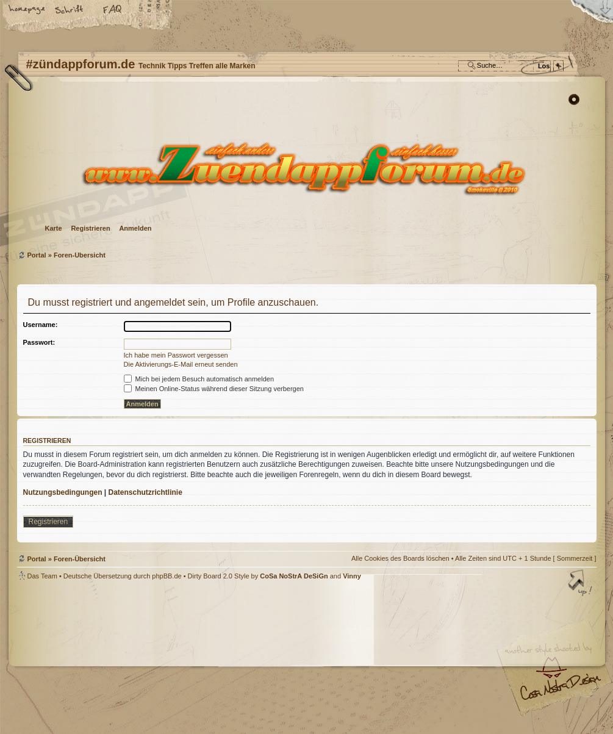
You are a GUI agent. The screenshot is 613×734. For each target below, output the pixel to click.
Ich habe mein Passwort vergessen (176, 355)
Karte (53, 228)
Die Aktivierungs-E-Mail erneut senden (181, 364)
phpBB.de (166, 576)
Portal (36, 255)
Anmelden (135, 228)
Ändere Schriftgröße (70, 10)
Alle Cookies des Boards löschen (400, 558)
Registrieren (90, 228)
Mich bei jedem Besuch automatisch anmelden (199, 379)
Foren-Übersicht (305, 168)
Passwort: (39, 342)
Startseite (27, 10)
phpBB (154, 657)
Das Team (42, 576)
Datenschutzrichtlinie (145, 492)
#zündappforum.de (209, 659)
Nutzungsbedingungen (62, 492)
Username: (40, 324)
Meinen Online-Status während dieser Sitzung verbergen (214, 388)
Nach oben (581, 584)
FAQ (112, 10)
